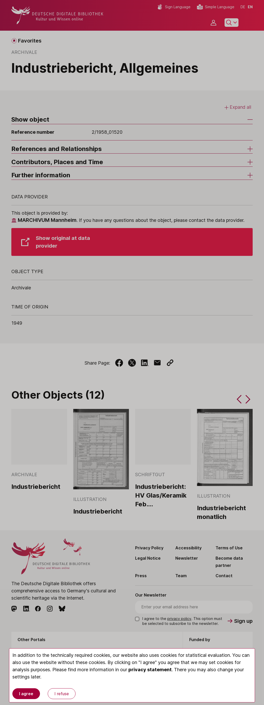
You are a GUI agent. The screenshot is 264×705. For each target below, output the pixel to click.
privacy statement (150, 669)
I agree (26, 693)
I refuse (61, 693)
